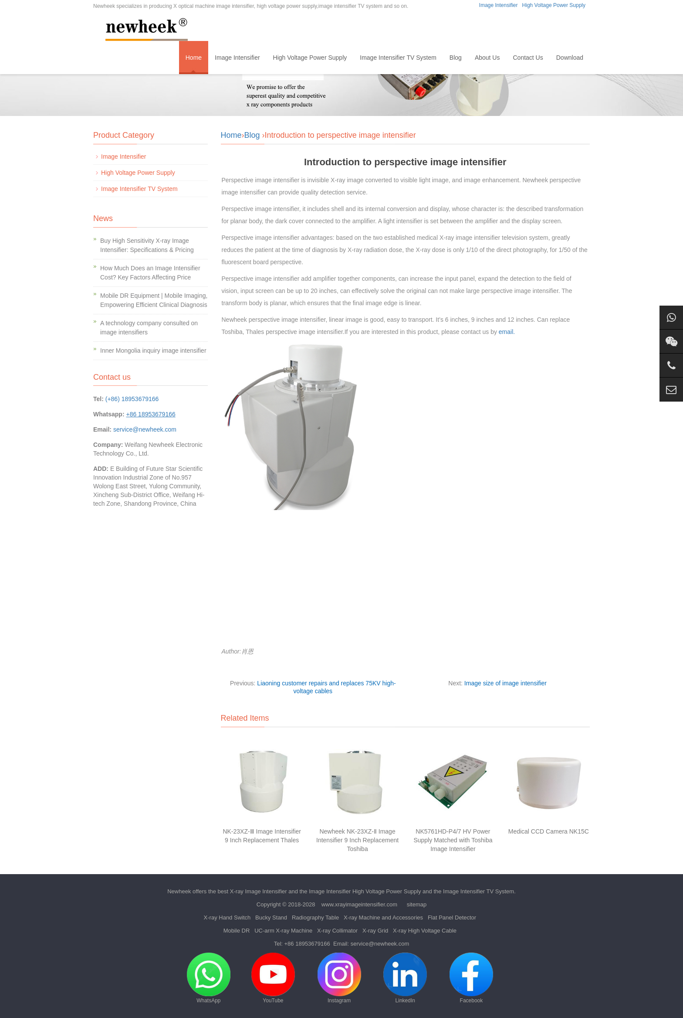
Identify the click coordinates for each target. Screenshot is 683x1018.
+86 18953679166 (307, 943)
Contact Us (528, 57)
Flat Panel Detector (452, 917)
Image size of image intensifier (505, 683)
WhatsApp (208, 978)
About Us (487, 57)
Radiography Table (315, 917)
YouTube (273, 978)
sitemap (417, 904)
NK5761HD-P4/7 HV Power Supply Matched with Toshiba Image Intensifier (452, 840)
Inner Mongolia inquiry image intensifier (153, 350)
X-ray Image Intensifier (258, 891)
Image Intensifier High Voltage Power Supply (365, 891)
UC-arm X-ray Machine (283, 930)
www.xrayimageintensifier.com (359, 904)
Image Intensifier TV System (398, 57)
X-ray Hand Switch (227, 917)
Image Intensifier (498, 5)
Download (569, 57)
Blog (456, 57)
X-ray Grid (375, 930)
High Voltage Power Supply (553, 5)
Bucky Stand (271, 917)
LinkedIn (405, 978)
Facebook (471, 978)
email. (507, 331)
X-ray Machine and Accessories (383, 917)
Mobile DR (236, 930)
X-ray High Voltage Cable (424, 930)
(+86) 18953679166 (132, 398)
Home (194, 57)
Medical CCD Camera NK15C (548, 831)
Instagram (339, 978)
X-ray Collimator (337, 930)
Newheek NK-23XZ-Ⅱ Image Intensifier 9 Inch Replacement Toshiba (357, 840)
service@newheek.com (144, 429)
